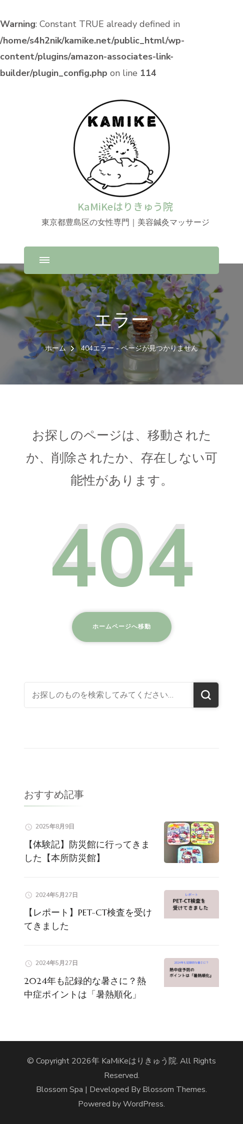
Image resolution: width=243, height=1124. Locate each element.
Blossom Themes (174, 1089)
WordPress (143, 1104)
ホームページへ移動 (121, 626)
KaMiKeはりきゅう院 (125, 206)
